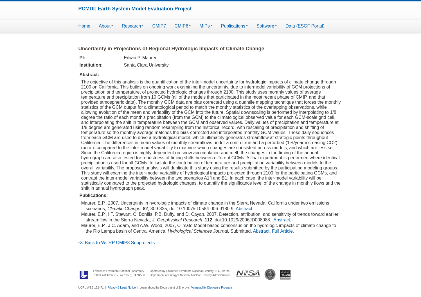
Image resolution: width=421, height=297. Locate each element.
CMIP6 (182, 26)
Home (84, 26)
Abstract (244, 208)
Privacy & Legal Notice (121, 287)
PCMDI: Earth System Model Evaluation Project (135, 9)
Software (266, 26)
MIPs (205, 26)
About (106, 26)
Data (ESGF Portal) (305, 26)
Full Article (282, 231)
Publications (234, 26)
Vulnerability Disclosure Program (211, 287)
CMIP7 (159, 26)
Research (133, 26)
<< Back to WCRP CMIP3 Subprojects (116, 242)
